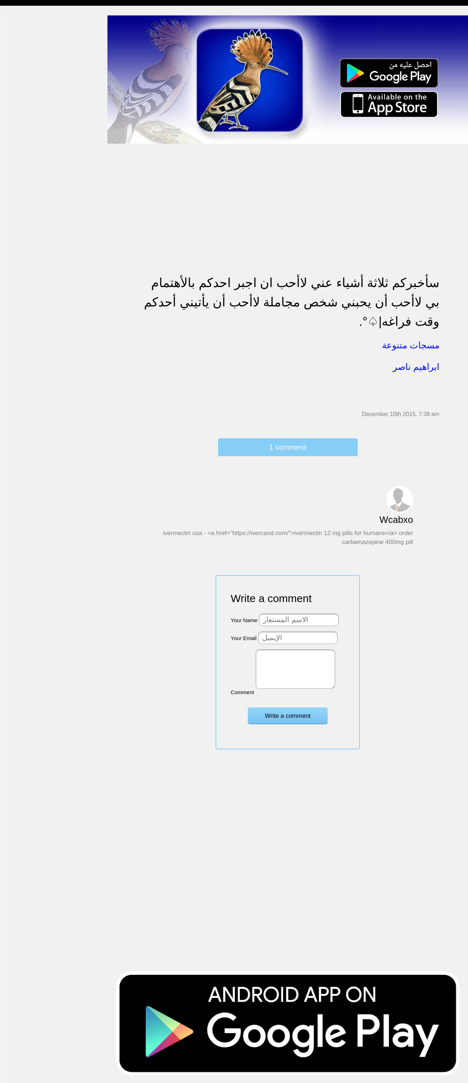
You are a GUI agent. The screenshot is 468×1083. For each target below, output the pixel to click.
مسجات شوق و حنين (29, 64)
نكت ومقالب (20, 381)
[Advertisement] (287, 194)
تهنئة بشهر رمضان (26, 270)
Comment (242, 692)
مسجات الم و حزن (27, 105)
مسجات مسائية (23, 50)
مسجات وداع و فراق (29, 77)
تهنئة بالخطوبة (22, 188)
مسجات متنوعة (23, 132)
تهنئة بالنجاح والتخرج (29, 257)
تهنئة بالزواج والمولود (29, 202)
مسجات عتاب (21, 229)
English (14, 298)
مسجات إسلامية (24, 22)
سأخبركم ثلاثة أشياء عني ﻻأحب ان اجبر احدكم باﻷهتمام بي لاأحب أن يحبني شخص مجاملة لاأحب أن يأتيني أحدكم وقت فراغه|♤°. (291, 302)
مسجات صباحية (23, 91)
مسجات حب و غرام (28, 215)
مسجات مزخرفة (24, 160)
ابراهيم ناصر (416, 367)
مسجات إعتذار (22, 119)
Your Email (243, 638)
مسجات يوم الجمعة (27, 312)
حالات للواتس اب (25, 146)
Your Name (244, 620)
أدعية (12, 326)
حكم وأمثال (18, 353)
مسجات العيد (20, 284)
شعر (11, 367)
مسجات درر (19, 395)
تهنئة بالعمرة (20, 243)
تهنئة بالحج (18, 174)
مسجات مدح (20, 36)
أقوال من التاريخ (24, 340)
